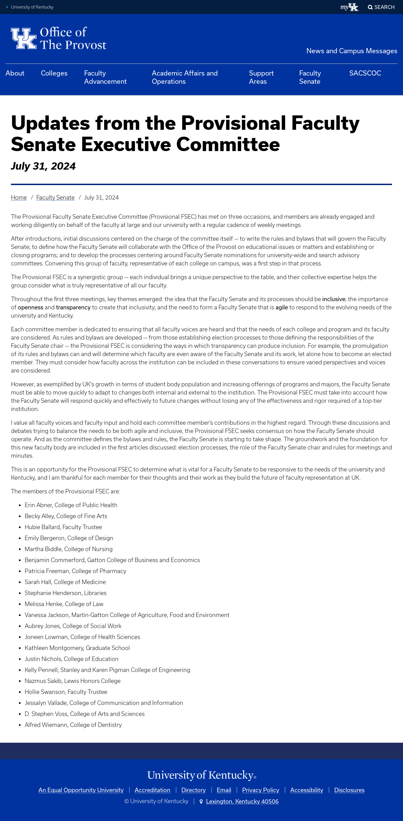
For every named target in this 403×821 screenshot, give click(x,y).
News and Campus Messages (352, 51)
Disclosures (349, 790)
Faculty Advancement (105, 77)
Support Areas (261, 77)
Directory (193, 790)
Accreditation (152, 790)
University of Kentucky (32, 7)
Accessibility (306, 790)
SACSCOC (365, 73)
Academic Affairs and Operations (185, 77)
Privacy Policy (260, 790)
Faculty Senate (310, 77)
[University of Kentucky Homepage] (201, 776)
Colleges (54, 73)
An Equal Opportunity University (81, 790)
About (14, 73)
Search (384, 7)
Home (19, 197)
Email (224, 790)
